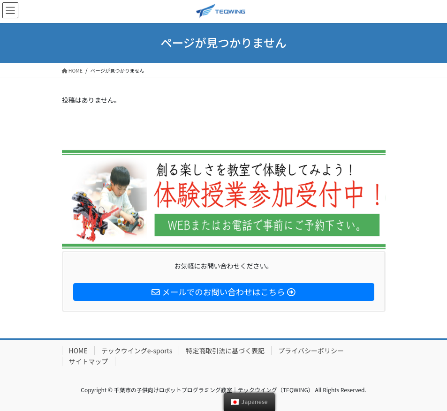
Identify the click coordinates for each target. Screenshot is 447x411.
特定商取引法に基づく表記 (225, 350)
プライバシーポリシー (311, 350)
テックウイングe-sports (137, 350)
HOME (78, 350)
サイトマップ (88, 361)
